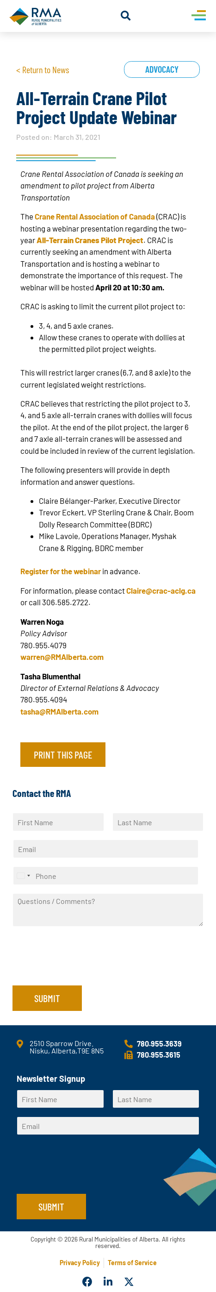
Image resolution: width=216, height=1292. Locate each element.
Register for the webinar (60, 571)
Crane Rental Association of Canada (95, 216)
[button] (125, 16)
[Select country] (23, 875)
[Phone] (105, 875)
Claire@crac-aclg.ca (161, 590)
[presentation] (82, 970)
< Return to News (42, 69)
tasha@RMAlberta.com (59, 711)
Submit (47, 998)
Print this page (63, 754)
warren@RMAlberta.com (62, 656)
